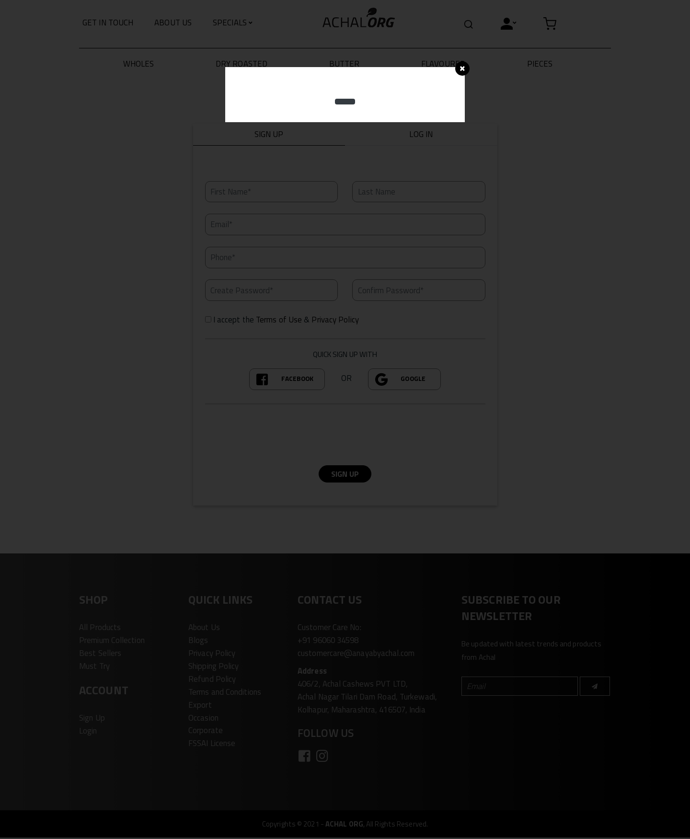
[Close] (462, 68)
